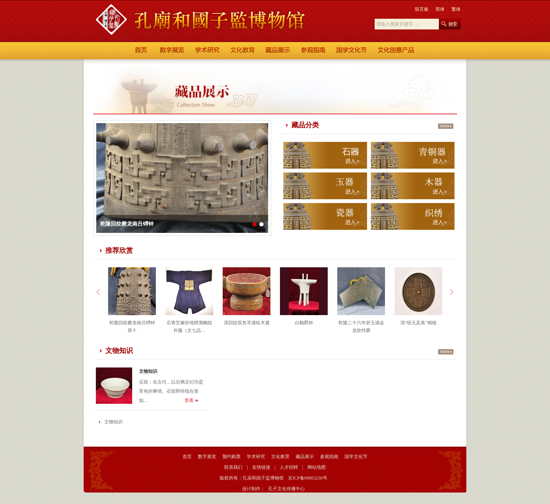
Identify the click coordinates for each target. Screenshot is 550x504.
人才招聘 (289, 467)
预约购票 (231, 456)
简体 (440, 9)
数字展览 (207, 456)
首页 (187, 456)
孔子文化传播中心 (286, 488)
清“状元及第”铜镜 (418, 322)
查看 (189, 400)
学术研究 (256, 456)
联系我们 (233, 467)
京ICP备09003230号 (307, 478)
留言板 (422, 9)
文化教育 (280, 456)
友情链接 (261, 467)
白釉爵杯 (304, 322)
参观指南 (329, 456)
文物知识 (148, 371)
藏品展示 (305, 456)
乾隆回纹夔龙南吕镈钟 (127, 224)
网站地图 (316, 467)
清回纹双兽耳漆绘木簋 (247, 322)
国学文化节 (356, 456)
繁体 (456, 9)
